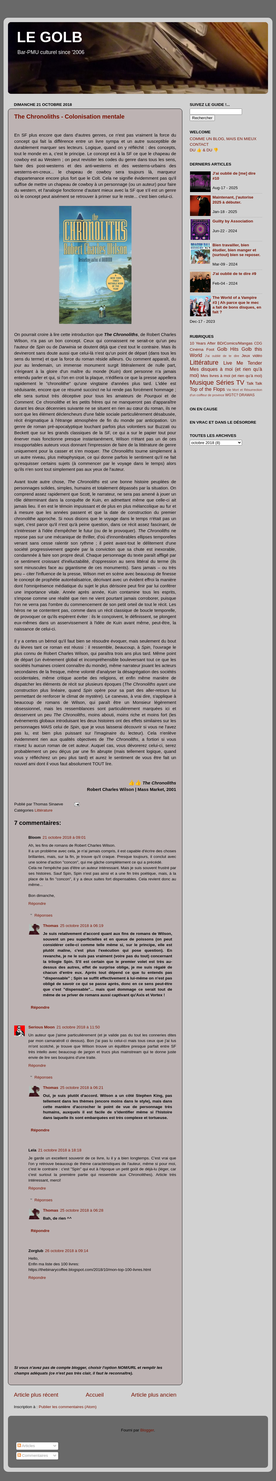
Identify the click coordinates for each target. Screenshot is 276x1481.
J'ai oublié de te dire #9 (234, 273)
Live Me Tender (242, 363)
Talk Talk (254, 383)
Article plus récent (36, 1395)
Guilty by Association (232, 221)
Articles (26, 1446)
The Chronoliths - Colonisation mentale (69, 116)
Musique (202, 382)
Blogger (147, 1430)
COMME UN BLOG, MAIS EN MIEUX (223, 139)
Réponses (44, 915)
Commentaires (32, 1455)
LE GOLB (49, 37)
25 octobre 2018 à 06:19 (81, 925)
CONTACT (199, 144)
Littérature (44, 810)
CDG (258, 343)
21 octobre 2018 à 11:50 (78, 1027)
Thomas (51, 925)
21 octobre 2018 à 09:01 (64, 837)
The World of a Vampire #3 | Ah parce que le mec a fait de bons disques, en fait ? (236, 304)
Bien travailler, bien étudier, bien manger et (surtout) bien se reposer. (236, 250)
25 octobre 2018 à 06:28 (81, 1210)
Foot (210, 349)
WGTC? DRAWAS (240, 395)
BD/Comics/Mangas (234, 343)
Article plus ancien (153, 1395)
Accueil (95, 1395)
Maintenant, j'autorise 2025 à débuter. (232, 199)
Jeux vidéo (251, 355)
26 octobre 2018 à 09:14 (66, 1251)
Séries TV (230, 382)
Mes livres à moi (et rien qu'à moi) (231, 375)
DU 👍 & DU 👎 (204, 150)
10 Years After (203, 343)
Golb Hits (227, 349)
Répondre (37, 903)
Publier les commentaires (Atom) (68, 1407)
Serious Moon (41, 1027)
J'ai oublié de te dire (222, 356)
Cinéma (197, 349)
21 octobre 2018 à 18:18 (59, 1150)
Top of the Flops (207, 389)
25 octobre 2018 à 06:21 (81, 1087)
